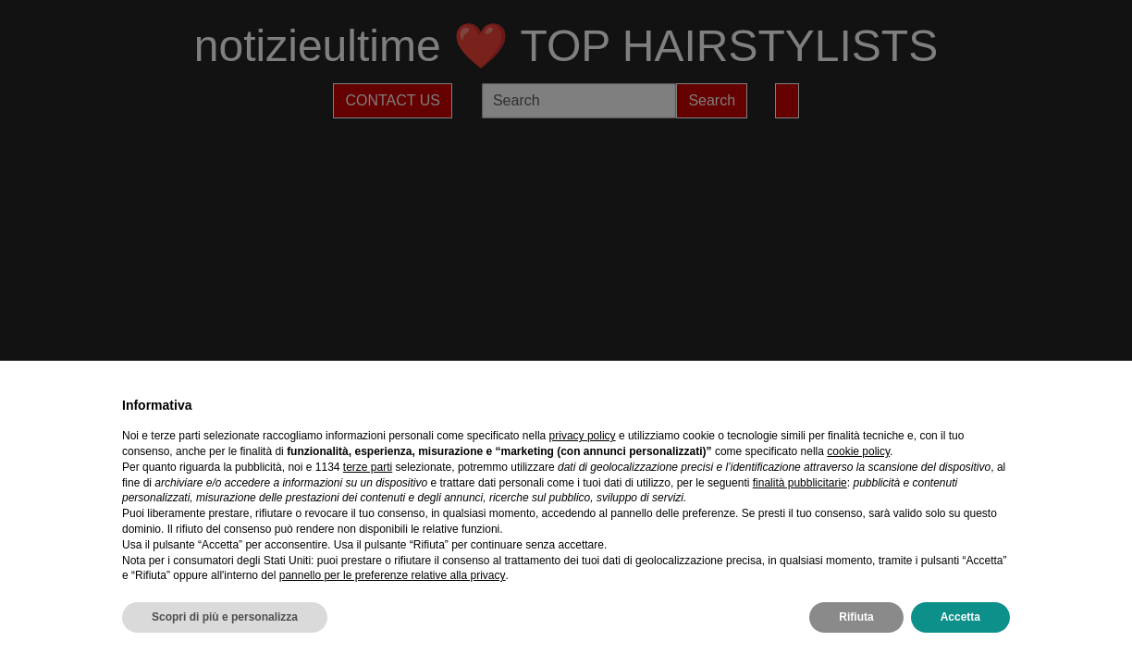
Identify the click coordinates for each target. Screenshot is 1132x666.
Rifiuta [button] (856, 616)
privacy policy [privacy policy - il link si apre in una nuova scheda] (582, 435)
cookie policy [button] (858, 451)
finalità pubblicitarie (800, 482)
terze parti (367, 467)
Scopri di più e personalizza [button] (225, 616)
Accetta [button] (960, 616)
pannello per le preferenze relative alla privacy (392, 575)
